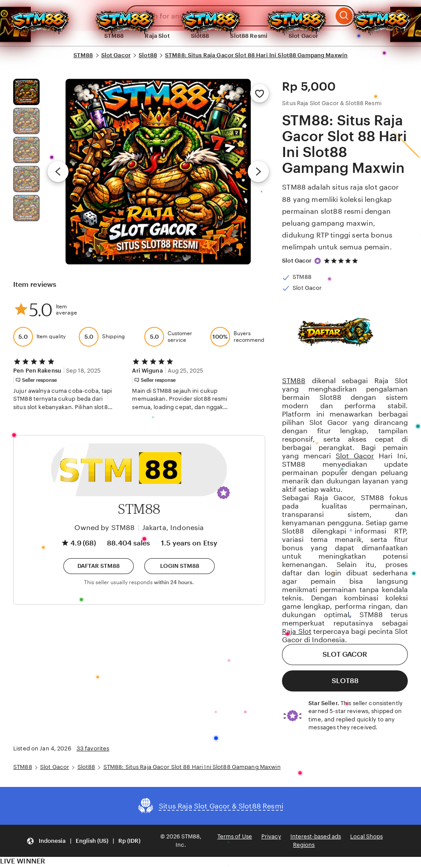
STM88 (83, 55)
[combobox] (229, 15)
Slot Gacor (303, 36)
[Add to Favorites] (259, 93)
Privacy (271, 836)
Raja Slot (157, 36)
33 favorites (93, 748)
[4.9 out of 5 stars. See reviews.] (342, 260)
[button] (223, 493)
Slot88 (200, 36)
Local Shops (366, 836)
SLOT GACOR (344, 654)
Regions (304, 844)
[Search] (344, 15)
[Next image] (258, 171)
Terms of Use (234, 836)
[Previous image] (58, 171)
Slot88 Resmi (248, 36)
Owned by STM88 (104, 527)
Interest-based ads (315, 836)
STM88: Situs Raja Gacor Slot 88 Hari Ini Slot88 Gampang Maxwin (256, 55)
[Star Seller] (318, 260)
